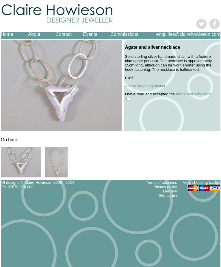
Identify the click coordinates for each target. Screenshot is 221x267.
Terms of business (161, 182)
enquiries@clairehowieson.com (188, 34)
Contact (64, 34)
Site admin (168, 195)
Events (90, 34)
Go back (9, 139)
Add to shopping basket (145, 86)
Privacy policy (165, 187)
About (34, 34)
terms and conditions (193, 94)
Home (7, 34)
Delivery (170, 191)
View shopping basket (201, 182)
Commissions (124, 34)
